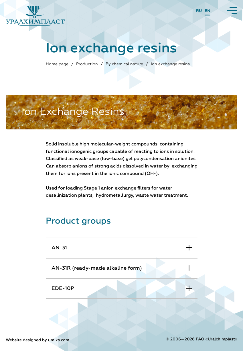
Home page (57, 64)
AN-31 (59, 248)
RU (199, 11)
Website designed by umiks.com (37, 340)
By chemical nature (124, 64)
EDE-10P (63, 288)
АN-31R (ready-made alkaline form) (97, 268)
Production (87, 64)
